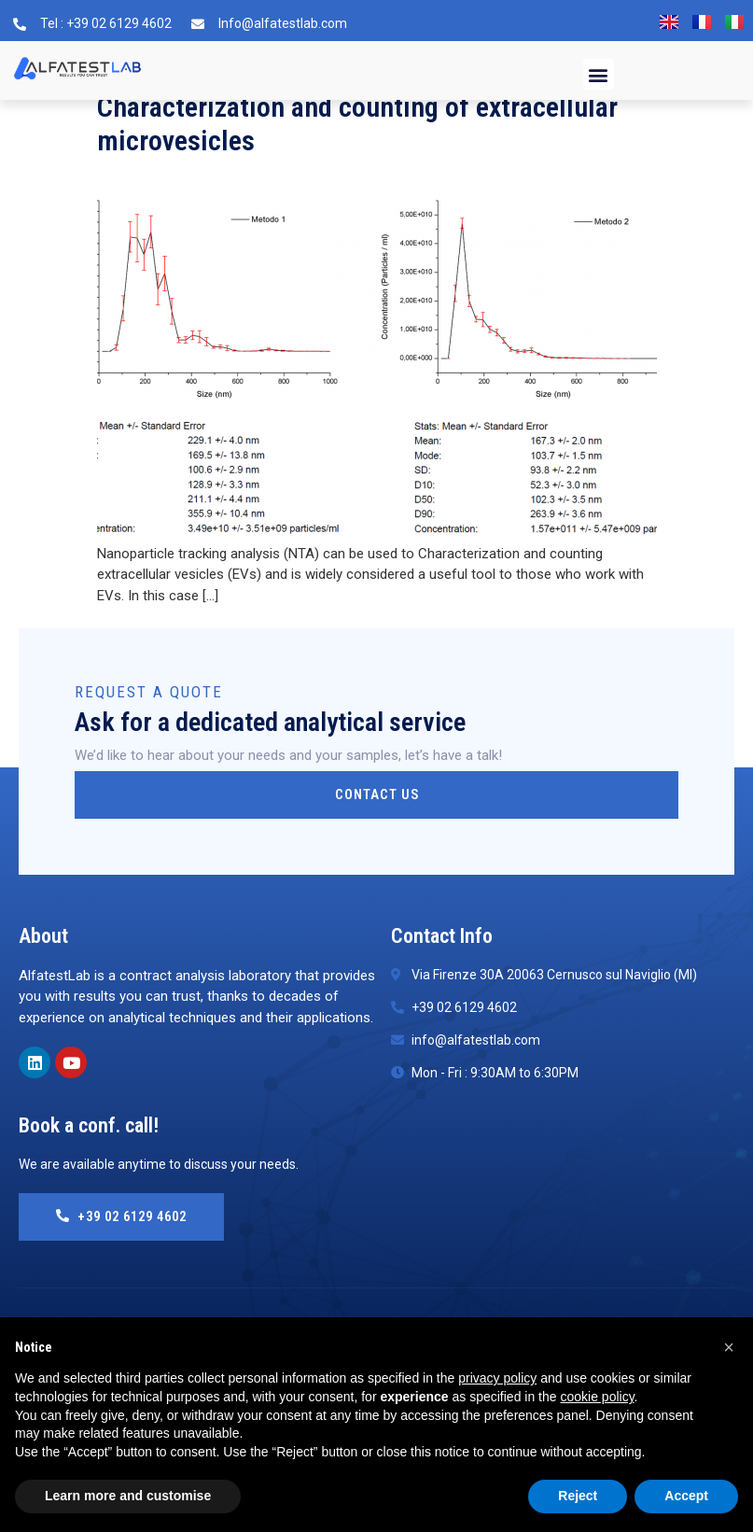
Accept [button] (686, 1495)
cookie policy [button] (597, 1396)
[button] (598, 74)
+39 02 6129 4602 (127, 1216)
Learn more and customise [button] (128, 1495)
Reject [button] (577, 1495)
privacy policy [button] (497, 1377)
